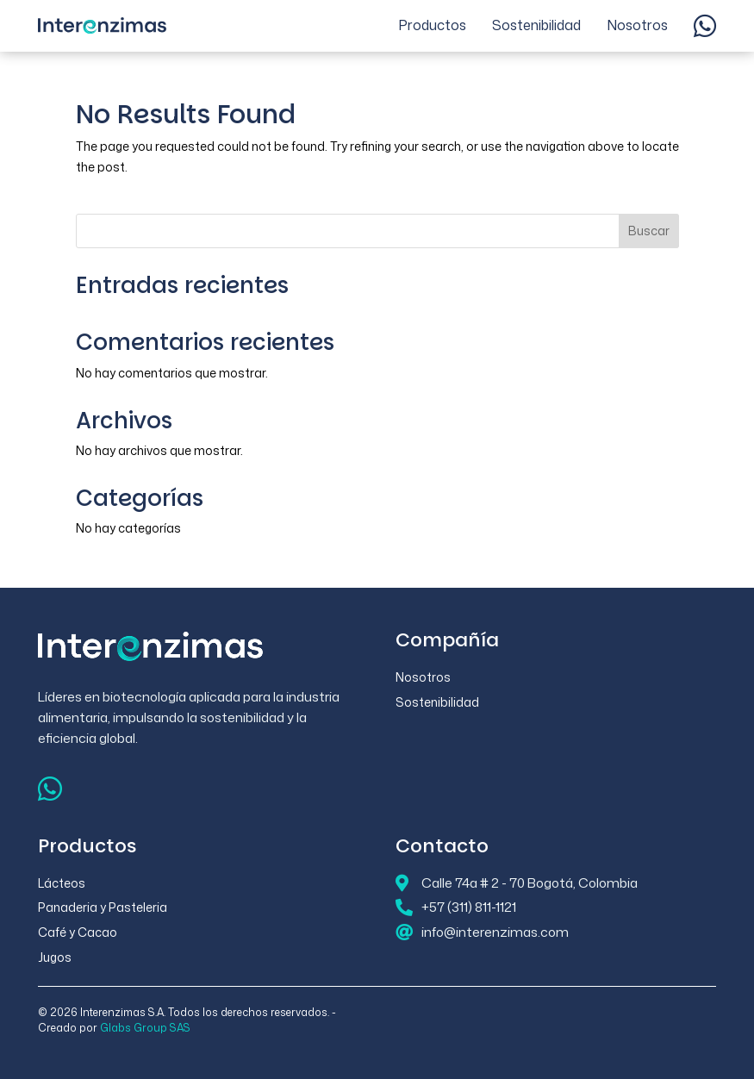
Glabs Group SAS (145, 1027)
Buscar (649, 230)
